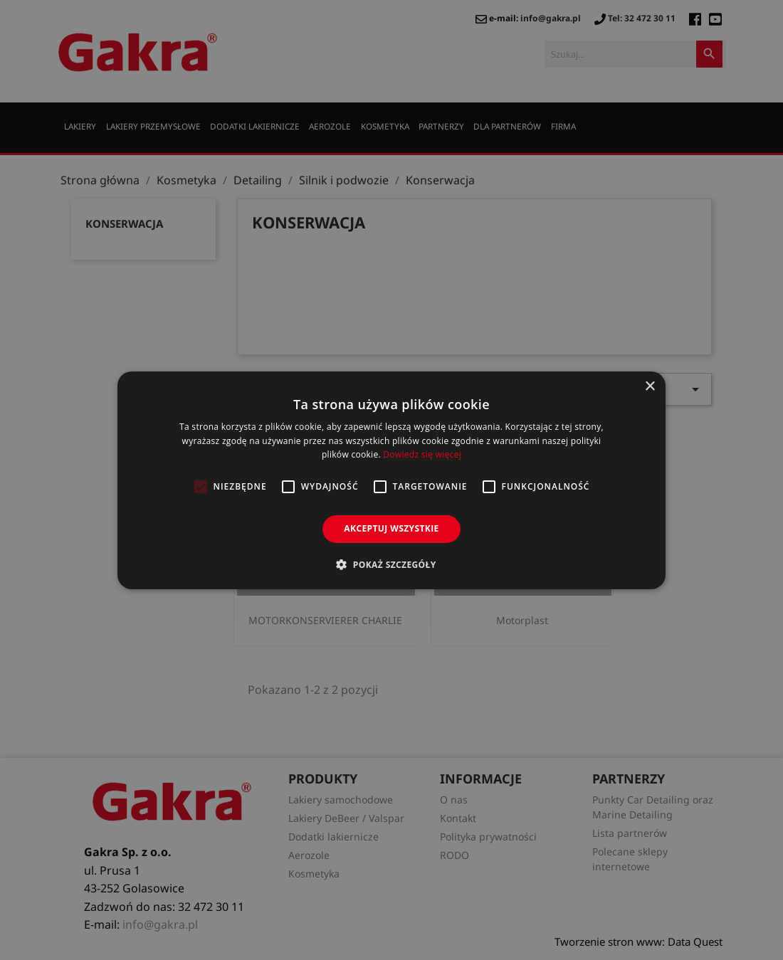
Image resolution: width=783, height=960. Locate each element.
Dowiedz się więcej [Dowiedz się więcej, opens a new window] (422, 454)
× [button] (649, 386)
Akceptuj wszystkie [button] (391, 528)
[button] (391, 564)
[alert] (391, 480)
